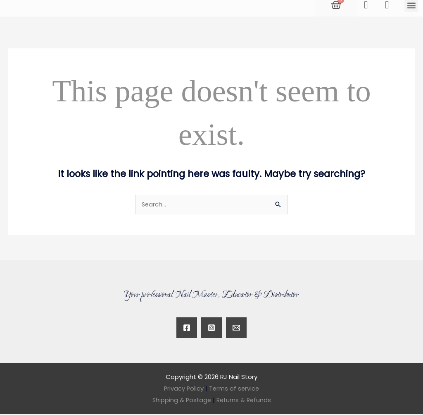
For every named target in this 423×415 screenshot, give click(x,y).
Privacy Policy (183, 389)
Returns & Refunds (244, 400)
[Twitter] (236, 328)
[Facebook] (186, 328)
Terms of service (234, 389)
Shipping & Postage (183, 400)
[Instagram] (211, 328)
